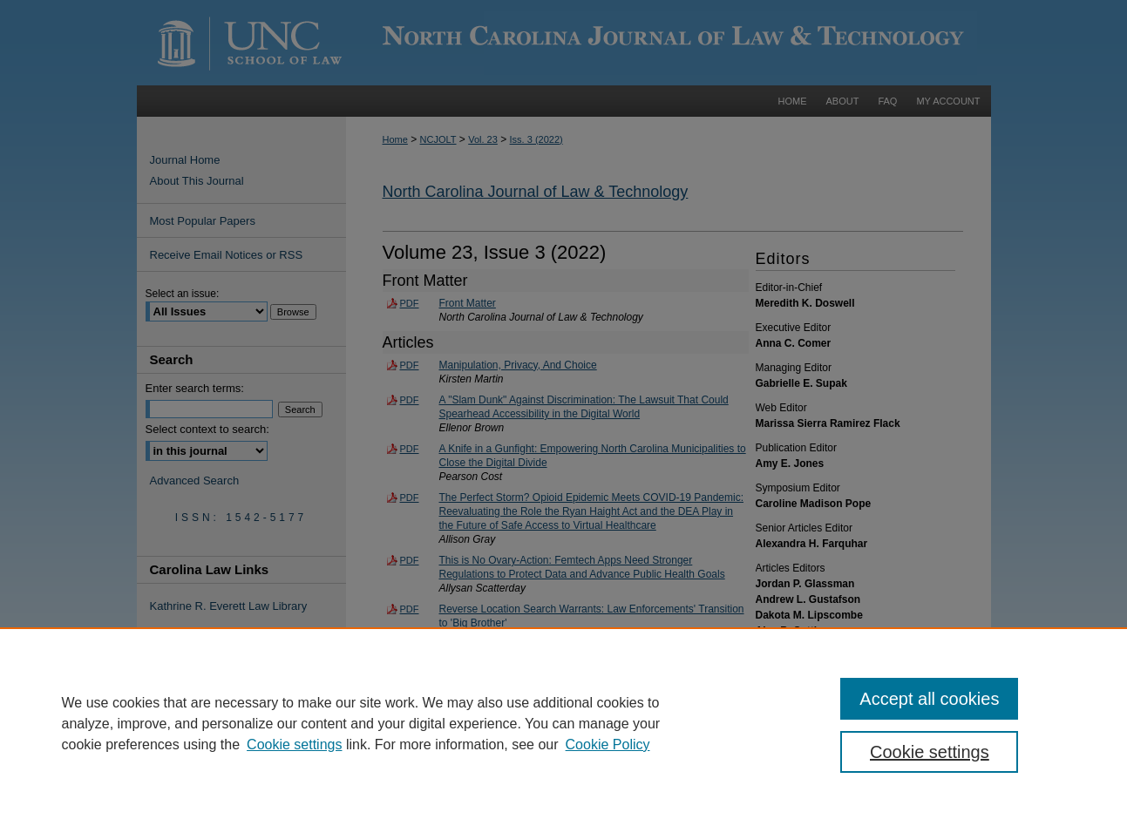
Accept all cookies (929, 698)
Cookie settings (294, 744)
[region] (563, 723)
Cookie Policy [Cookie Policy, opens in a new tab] (608, 744)
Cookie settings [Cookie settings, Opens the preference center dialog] (929, 751)
